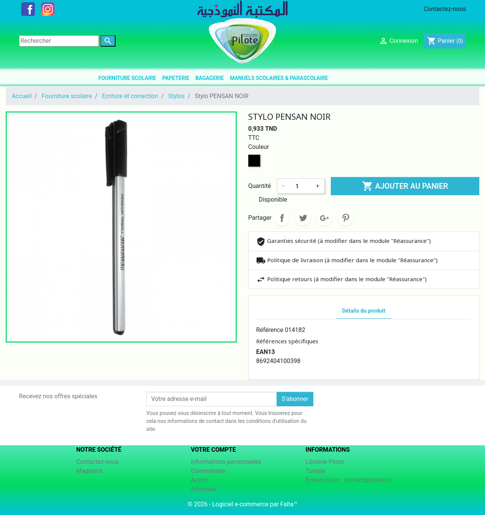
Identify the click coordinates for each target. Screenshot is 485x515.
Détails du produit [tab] (363, 311)
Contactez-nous (445, 9)
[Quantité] (300, 186)
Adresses (203, 489)
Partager (281, 217)
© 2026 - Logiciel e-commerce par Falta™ (242, 504)
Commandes (208, 470)
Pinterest (345, 217)
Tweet (303, 217)
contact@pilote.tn (368, 480)
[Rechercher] (59, 41)
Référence (269, 329)
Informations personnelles (226, 461)
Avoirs (199, 480)
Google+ (324, 217)
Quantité (259, 185)
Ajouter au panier (405, 186)
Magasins (89, 470)
